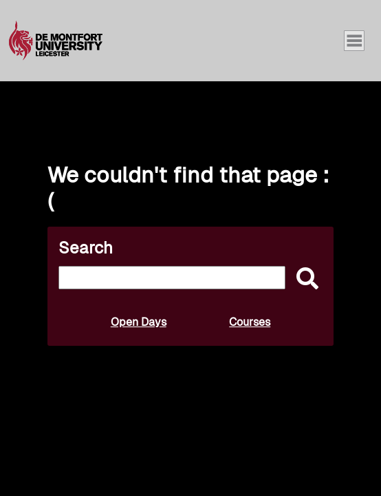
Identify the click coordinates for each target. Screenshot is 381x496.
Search (85, 247)
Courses (249, 322)
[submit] (304, 279)
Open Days (138, 322)
